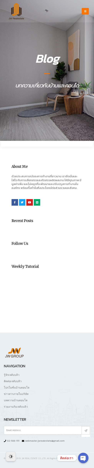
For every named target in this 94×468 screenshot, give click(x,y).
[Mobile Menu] (85, 11)
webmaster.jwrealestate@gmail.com (45, 441)
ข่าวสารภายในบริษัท (16, 394)
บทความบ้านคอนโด (15, 400)
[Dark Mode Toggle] (11, 456)
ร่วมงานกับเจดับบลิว (16, 406)
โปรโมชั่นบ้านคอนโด (16, 387)
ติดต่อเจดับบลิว (13, 381)
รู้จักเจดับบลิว (11, 375)
